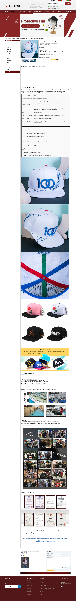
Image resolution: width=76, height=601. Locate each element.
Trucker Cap (9, 45)
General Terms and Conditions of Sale (47, 588)
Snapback (13, 38)
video (30, 11)
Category (9, 38)
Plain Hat (8, 64)
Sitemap (41, 591)
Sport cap (8, 53)
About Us (46, 11)
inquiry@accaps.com (54, 8)
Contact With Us (43, 586)
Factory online (37, 11)
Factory (41, 582)
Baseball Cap (9, 47)
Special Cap (9, 67)
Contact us (60, 11)
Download (68, 11)
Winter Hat (8, 58)
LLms (41, 593)
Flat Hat (8, 62)
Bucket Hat (29, 591)
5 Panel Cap (9, 49)
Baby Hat (8, 56)
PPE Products (22, 11)
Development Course (44, 583)
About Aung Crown (43, 580)
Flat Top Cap (9, 60)
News (53, 11)
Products (13, 11)
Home (6, 11)
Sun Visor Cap (9, 51)
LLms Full (42, 594)
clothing (8, 69)
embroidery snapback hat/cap (20, 38)
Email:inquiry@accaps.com (66, 583)
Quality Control (43, 585)
